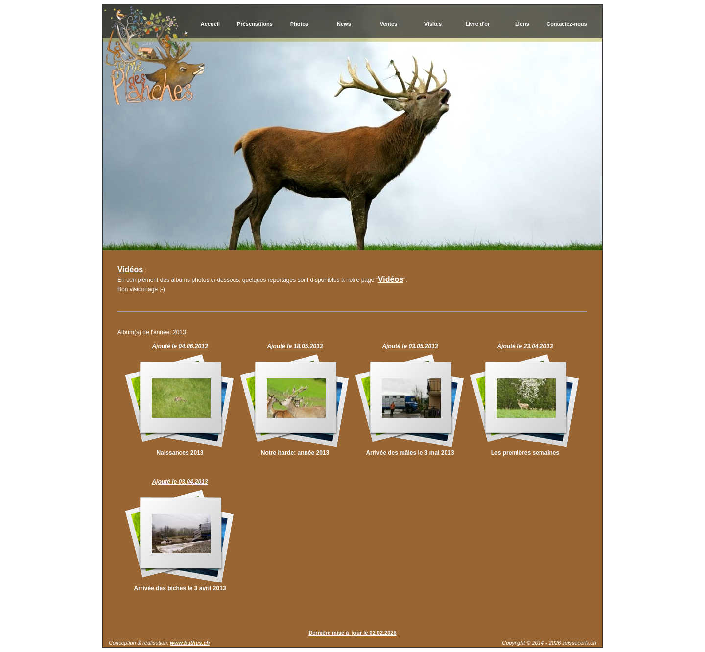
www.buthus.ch (190, 643)
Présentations (255, 24)
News (344, 24)
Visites (433, 24)
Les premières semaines (525, 452)
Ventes (388, 24)
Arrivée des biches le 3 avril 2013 (180, 588)
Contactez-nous (566, 24)
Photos (299, 24)
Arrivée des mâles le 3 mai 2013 (410, 452)
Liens (522, 24)
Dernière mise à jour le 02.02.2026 (352, 633)
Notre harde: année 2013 (295, 452)
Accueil (210, 24)
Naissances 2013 (179, 452)
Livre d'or (478, 24)
